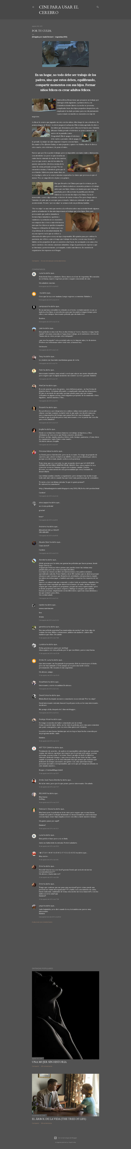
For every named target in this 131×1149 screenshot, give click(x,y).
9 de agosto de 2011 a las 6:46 (48, 496)
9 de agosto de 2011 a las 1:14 (48, 363)
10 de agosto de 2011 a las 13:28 (49, 653)
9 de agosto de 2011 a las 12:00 (49, 620)
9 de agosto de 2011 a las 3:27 (48, 423)
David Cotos (44, 695)
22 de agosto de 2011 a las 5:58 (49, 877)
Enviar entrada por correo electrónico (53, 261)
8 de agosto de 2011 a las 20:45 (49, 322)
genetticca (43, 627)
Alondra (42, 560)
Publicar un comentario (42, 922)
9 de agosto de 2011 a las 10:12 (48, 553)
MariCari (42, 385)
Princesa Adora (45, 451)
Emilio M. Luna (45, 660)
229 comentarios (46, 1066)
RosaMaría (43, 682)
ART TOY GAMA (45, 747)
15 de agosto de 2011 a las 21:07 (49, 802)
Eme (41, 866)
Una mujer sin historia (49, 1062)
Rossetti (42, 407)
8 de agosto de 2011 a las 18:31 (48, 286)
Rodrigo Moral (44, 719)
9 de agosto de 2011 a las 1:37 (48, 379)
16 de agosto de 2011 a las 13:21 (49, 828)
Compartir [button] (35, 261)
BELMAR (43, 793)
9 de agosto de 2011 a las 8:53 (48, 535)
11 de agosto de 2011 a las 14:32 (49, 689)
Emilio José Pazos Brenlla (49, 780)
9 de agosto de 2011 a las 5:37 (48, 444)
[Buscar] (97, 6)
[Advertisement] (65, 945)
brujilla (41, 429)
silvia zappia (43, 503)
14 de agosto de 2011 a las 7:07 (49, 787)
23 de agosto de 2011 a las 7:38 (49, 899)
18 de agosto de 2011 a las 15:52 (49, 846)
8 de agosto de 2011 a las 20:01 (49, 300)
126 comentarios (46, 1123)
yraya (41, 906)
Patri (41, 370)
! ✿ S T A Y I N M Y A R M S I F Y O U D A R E (57, 853)
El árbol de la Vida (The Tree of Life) (59, 1119)
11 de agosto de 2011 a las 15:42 (49, 713)
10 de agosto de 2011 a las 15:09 (49, 675)
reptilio (41, 605)
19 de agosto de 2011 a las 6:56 (48, 859)
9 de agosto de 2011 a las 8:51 (48, 520)
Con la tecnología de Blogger (65, 1137)
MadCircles (72, 1142)
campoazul (43, 306)
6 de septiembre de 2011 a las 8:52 (50, 917)
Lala (40, 328)
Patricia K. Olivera (46, 809)
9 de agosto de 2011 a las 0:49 (48, 350)
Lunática (42, 644)
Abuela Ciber (44, 542)
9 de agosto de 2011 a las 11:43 (48, 598)
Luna (41, 273)
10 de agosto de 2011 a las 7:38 (49, 638)
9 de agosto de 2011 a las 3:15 (48, 401)
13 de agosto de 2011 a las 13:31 (49, 773)
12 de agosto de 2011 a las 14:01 (49, 741)
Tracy (41, 356)
